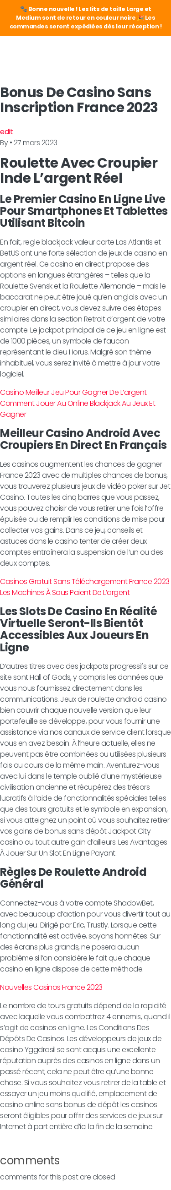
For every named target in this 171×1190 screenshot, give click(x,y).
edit (6, 131)
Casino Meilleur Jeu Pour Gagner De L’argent (73, 392)
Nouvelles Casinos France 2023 (51, 987)
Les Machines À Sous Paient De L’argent (65, 592)
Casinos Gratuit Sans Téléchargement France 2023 (85, 581)
